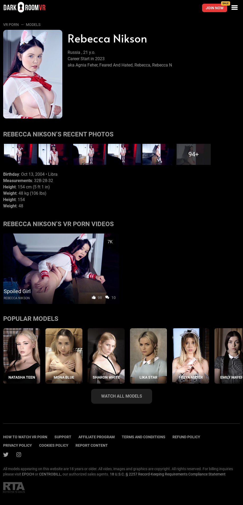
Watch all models (121, 396)
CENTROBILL (50, 474)
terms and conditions (143, 437)
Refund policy (186, 437)
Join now (216, 7)
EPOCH (28, 474)
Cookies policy (53, 445)
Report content (92, 445)
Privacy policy (17, 445)
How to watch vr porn (25, 437)
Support (62, 437)
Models (33, 24)
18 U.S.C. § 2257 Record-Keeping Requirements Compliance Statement (168, 474)
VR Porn (11, 24)
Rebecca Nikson (17, 298)
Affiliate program (96, 437)
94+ (193, 154)
